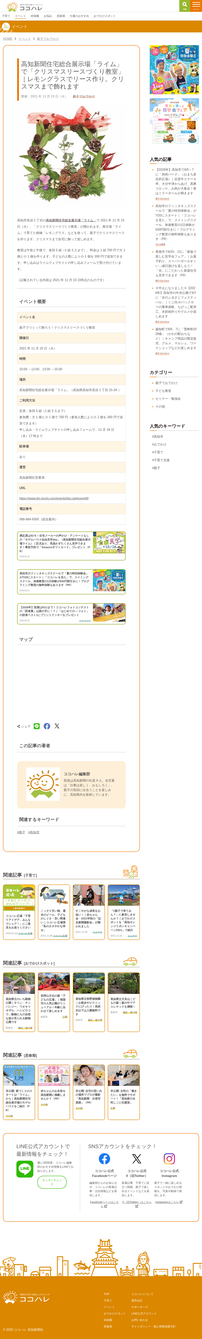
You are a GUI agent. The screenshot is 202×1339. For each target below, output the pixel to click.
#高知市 (33, 832)
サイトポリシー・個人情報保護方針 (153, 1326)
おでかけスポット (115, 1313)
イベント (109, 1307)
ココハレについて (142, 1294)
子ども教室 (163, 390)
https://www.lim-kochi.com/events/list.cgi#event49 (53, 498)
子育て (108, 1300)
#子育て (158, 452)
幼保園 (108, 1320)
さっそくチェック (52, 1182)
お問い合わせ (139, 1320)
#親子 (21, 832)
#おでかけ (159, 444)
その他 (160, 406)
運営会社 (136, 1300)
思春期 (108, 1326)
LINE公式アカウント (144, 1313)
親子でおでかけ (166, 383)
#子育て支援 (161, 460)
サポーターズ (139, 1307)
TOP (106, 1294)
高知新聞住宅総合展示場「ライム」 (71, 220)
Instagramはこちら (167, 1202)
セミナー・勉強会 (168, 398)
